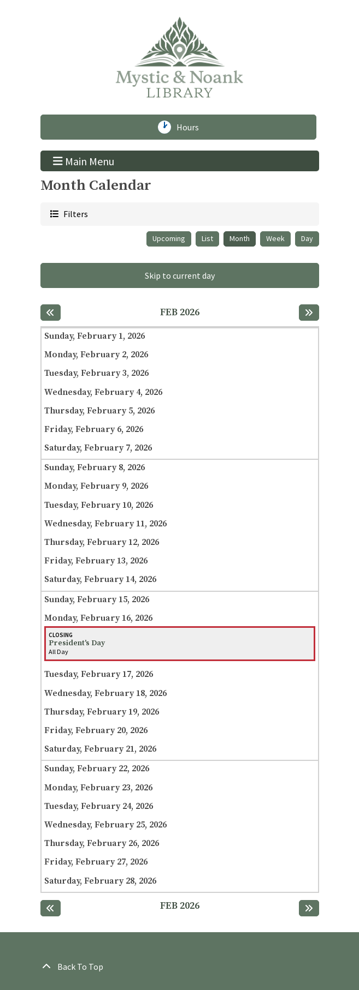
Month (239, 238)
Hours (192, 127)
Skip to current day (180, 275)
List (207, 238)
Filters (74, 213)
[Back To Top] (179, 966)
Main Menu (83, 160)
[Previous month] (50, 312)
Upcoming (168, 238)
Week (275, 238)
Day (307, 238)
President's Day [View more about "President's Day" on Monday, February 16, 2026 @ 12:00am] (77, 643)
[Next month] (309, 312)
